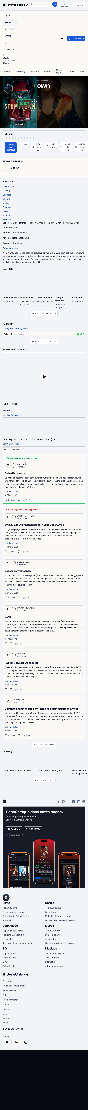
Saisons (8, 324)
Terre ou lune (9, 957)
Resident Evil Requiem (13, 935)
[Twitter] (58, 802)
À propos (7, 981)
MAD (5, 962)
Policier (15, 232)
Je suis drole (51, 939)
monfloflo (21, 654)
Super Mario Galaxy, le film (16, 916)
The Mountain (52, 957)
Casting (8, 268)
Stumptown (45, 80)
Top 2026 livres (52, 930)
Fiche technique (10, 248)
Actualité (7, 920)
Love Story (50, 912)
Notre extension (10, 990)
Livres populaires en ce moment (61, 943)
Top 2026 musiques (54, 953)
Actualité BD (9, 966)
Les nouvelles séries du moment (61, 920)
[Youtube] (83, 802)
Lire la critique (12, 491)
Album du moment (54, 966)
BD (5, 948)
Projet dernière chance (14, 912)
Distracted (50, 962)
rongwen (20, 700)
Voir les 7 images (11, 415)
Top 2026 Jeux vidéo (13, 930)
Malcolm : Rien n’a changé (58, 916)
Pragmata (7, 939)
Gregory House (23, 562)
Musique (51, 948)
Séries (49, 903)
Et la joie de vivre (53, 935)
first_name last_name (26, 608)
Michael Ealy (26, 297)
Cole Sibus (77, 297)
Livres (49, 925)
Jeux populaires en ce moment (18, 943)
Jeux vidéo (10, 925)
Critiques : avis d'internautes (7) (29, 439)
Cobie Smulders (11, 297)
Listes (7, 752)
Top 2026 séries (53, 908)
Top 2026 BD (9, 953)
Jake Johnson (44, 297)
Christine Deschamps (26, 516)
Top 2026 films (10, 908)
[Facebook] (63, 802)
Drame (23, 232)
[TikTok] (73, 802)
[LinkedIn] (78, 802)
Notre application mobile (15, 985)
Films (6, 903)
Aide (5, 995)
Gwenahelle (21, 464)
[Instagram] (68, 802)
